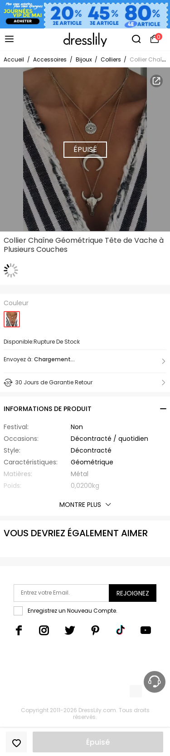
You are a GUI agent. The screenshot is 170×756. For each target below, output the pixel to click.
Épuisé (98, 742)
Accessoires (50, 59)
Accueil (14, 59)
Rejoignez (133, 593)
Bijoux (84, 59)
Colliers (111, 59)
